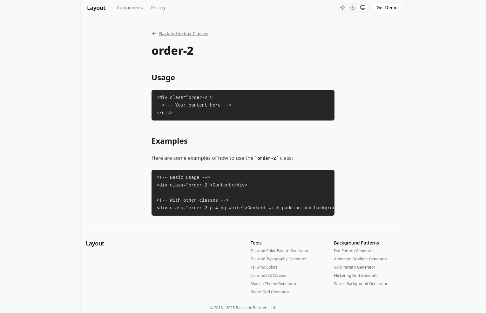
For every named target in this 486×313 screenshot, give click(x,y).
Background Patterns (356, 243)
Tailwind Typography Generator (279, 259)
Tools (256, 243)
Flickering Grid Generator (356, 275)
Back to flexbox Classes (180, 33)
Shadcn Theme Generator (273, 283)
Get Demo (387, 7)
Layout (96, 7)
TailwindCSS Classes (268, 275)
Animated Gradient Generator (361, 259)
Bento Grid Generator (270, 292)
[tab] (342, 7)
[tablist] (352, 8)
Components (130, 7)
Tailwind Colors (264, 267)
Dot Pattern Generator (354, 250)
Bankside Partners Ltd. (256, 307)
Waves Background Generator (361, 283)
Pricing (158, 7)
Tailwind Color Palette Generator (279, 250)
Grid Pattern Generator (354, 267)
